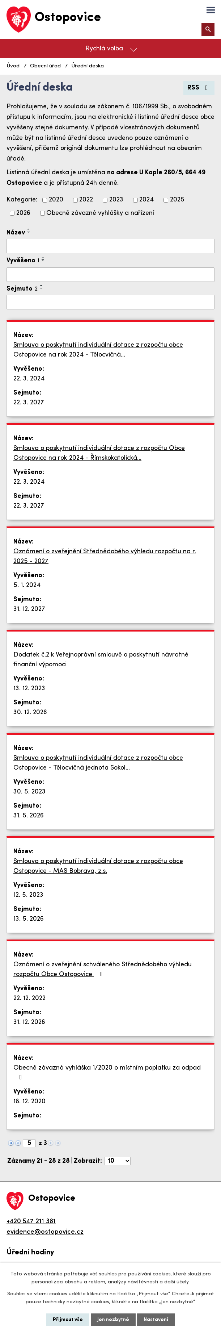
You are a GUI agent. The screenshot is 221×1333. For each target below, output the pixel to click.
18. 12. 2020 (29, 1101)
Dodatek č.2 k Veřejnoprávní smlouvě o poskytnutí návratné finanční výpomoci (100, 659)
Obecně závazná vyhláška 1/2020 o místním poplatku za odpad (107, 1072)
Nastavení (156, 1319)
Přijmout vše (68, 1319)
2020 (56, 200)
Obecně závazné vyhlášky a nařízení (100, 213)
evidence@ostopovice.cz (45, 1232)
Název (16, 232)
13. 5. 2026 (28, 919)
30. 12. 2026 (30, 712)
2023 (116, 200)
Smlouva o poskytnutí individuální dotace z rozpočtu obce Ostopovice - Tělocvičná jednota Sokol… (98, 763)
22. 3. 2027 (28, 402)
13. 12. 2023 (29, 688)
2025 (177, 200)
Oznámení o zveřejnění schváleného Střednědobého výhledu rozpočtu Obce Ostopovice (102, 969)
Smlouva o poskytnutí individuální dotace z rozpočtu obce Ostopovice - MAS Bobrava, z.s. (98, 866)
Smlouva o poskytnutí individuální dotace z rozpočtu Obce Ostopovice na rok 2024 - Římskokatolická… (99, 453)
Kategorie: (22, 199)
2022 (86, 200)
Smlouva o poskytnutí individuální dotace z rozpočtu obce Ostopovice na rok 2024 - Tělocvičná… (98, 350)
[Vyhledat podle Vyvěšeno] (110, 274)
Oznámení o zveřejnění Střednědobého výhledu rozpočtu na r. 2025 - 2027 (104, 556)
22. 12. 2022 (29, 998)
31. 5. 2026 (28, 815)
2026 (23, 213)
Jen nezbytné (113, 1319)
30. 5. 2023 (29, 791)
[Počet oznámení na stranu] (118, 1161)
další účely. (177, 1282)
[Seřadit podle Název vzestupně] (29, 229)
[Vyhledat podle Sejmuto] (110, 302)
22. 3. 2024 (28, 378)
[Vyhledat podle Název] (110, 246)
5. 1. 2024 (27, 585)
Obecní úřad (45, 66)
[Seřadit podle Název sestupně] (29, 232)
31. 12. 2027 (29, 609)
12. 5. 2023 (28, 895)
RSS (199, 87)
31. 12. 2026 (29, 1022)
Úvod (13, 66)
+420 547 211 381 (31, 1221)
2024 (146, 200)
